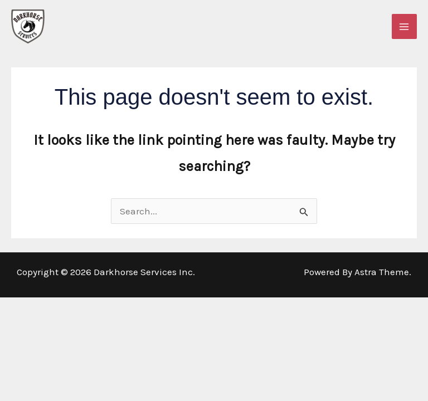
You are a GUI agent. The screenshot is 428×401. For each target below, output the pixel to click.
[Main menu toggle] (404, 27)
